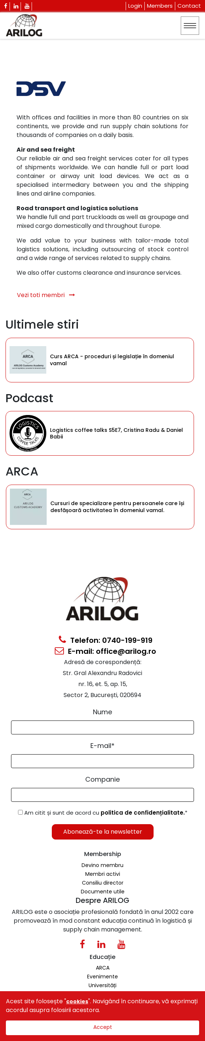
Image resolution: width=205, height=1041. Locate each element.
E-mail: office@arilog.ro (106, 651)
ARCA (102, 967)
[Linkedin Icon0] (101, 945)
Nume (102, 711)
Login (135, 6)
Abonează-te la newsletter (102, 831)
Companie (102, 779)
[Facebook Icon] (6, 6)
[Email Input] (102, 761)
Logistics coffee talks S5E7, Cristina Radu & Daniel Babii (116, 433)
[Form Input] (102, 727)
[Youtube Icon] (27, 6)
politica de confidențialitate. (143, 812)
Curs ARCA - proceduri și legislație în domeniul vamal (112, 360)
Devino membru (102, 865)
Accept (102, 1027)
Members (160, 6)
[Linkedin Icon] (16, 6)
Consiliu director (102, 882)
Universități (102, 985)
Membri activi (102, 874)
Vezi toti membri (46, 295)
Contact (189, 6)
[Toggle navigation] (190, 25)
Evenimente (102, 976)
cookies (77, 1001)
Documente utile (103, 891)
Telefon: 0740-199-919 (105, 640)
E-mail (102, 745)
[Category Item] (28, 360)
